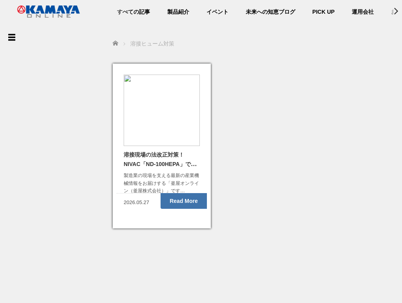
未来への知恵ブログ (270, 12)
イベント (217, 12)
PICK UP (323, 12)
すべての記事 (133, 12)
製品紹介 (178, 12)
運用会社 (363, 12)
